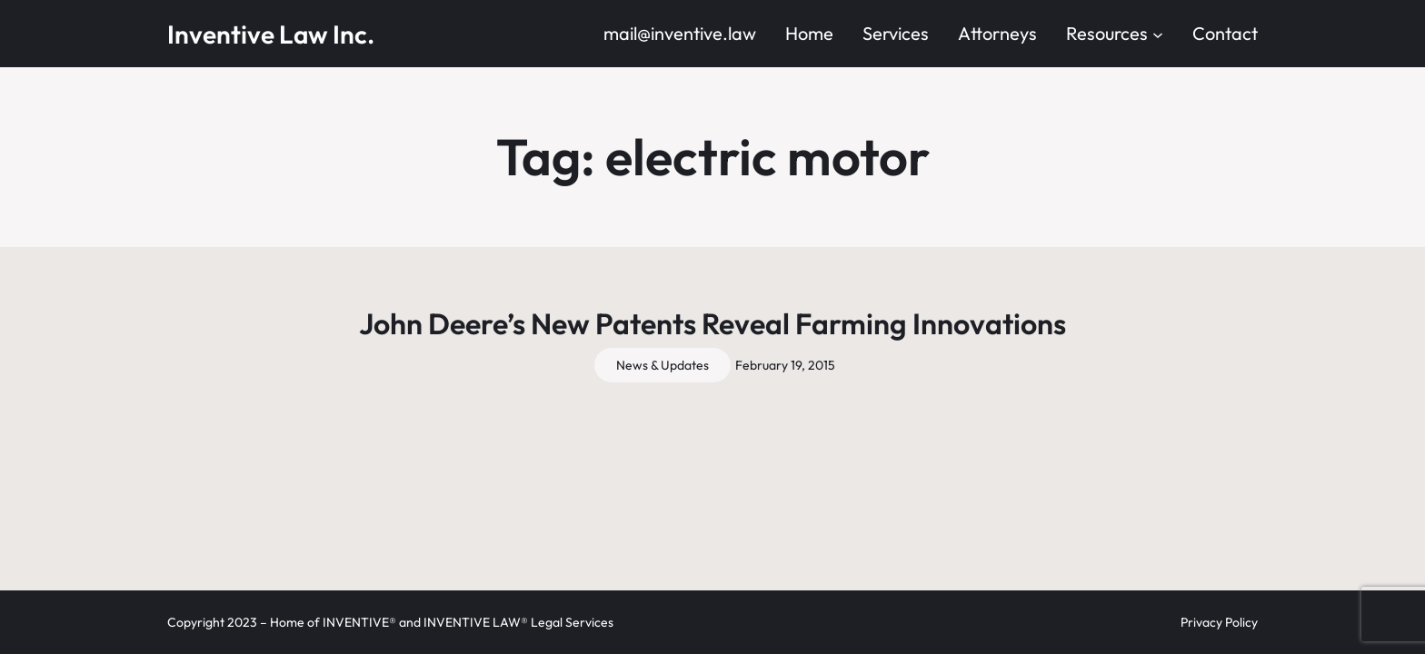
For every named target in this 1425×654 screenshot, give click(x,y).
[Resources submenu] (1157, 33)
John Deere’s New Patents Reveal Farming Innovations (712, 323)
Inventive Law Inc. (270, 34)
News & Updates (662, 365)
